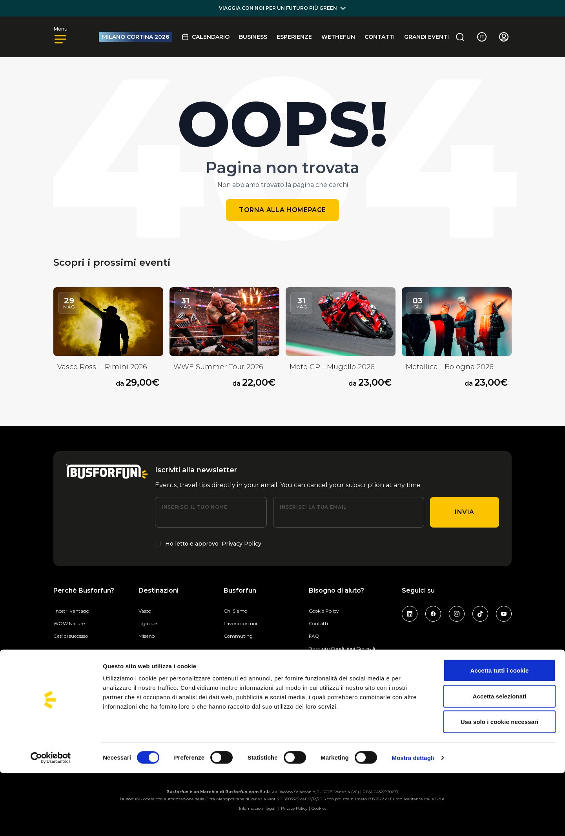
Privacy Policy (241, 543)
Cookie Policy (324, 611)
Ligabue (148, 623)
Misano (147, 636)
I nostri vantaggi (72, 611)
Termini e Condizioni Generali (342, 648)
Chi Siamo (235, 611)
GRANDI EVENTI (426, 36)
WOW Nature (69, 623)
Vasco (145, 611)
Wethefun (338, 36)
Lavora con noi (240, 623)
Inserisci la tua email (313, 507)
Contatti (380, 36)
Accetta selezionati (500, 759)
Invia (464, 512)
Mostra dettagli (413, 820)
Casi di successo (70, 636)
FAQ (314, 636)
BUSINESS (253, 36)
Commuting (238, 636)
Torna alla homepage (282, 210)
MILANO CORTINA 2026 (135, 36)
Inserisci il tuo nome (194, 507)
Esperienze (294, 36)
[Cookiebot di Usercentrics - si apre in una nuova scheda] (50, 821)
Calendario (206, 36)
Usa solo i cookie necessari (500, 784)
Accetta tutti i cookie (499, 733)
